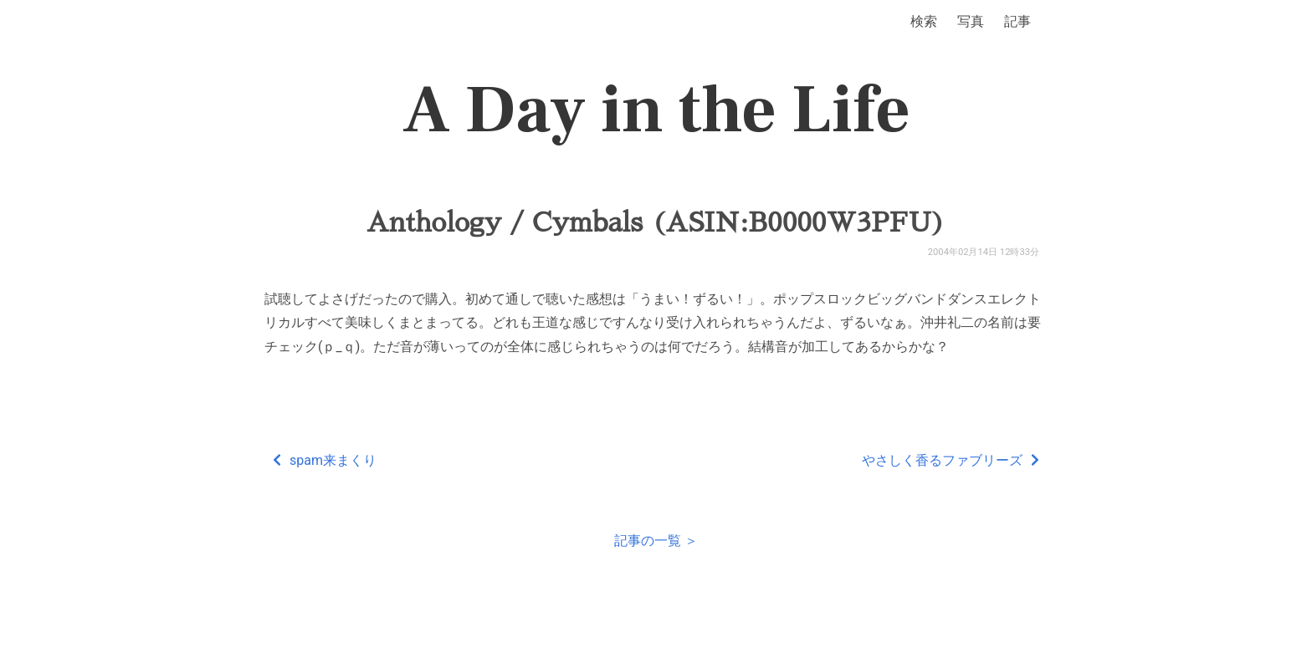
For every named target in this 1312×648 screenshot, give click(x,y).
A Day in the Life (656, 110)
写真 (970, 21)
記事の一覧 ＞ (656, 541)
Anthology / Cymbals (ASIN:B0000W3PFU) (656, 222)
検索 (923, 21)
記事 (1017, 21)
